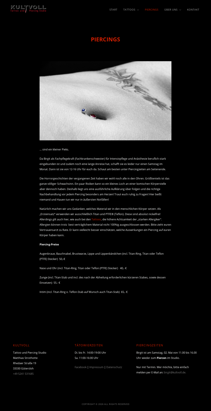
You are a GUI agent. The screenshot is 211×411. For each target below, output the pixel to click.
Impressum (96, 367)
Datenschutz (114, 367)
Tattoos (131, 9)
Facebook (81, 367)
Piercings (151, 9)
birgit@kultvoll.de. (175, 372)
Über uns (172, 9)
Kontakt (193, 9)
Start (113, 9)
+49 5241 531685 (23, 374)
